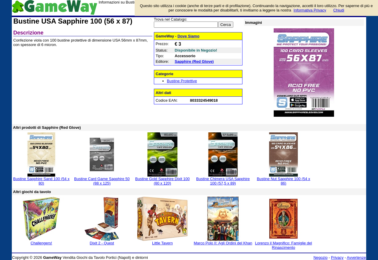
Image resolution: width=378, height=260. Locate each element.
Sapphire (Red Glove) (194, 61)
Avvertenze (356, 257)
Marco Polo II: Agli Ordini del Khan (223, 243)
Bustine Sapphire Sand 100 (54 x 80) (41, 181)
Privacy (337, 257)
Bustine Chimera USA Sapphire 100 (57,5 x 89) (223, 181)
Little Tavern (162, 243)
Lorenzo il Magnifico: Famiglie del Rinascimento (283, 245)
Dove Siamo (188, 36)
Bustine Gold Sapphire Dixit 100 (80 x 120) (162, 181)
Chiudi (338, 10)
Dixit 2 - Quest (102, 243)
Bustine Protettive (182, 81)
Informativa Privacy (310, 10)
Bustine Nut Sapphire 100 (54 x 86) (283, 181)
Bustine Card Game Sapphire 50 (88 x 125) (102, 181)
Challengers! (41, 243)
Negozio (320, 257)
